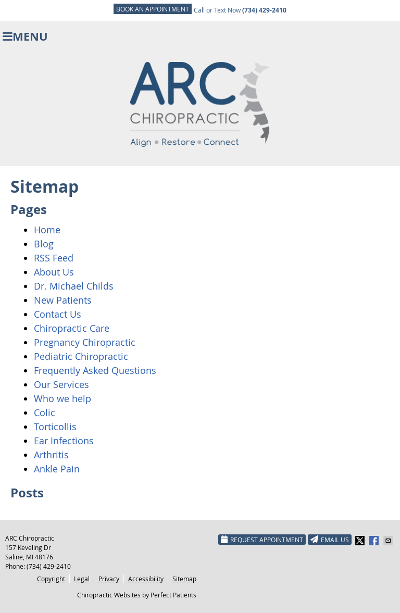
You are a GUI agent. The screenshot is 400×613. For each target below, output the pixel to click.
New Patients (63, 300)
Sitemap (184, 578)
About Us (54, 272)
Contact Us (57, 314)
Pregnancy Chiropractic (84, 342)
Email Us (329, 539)
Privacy (108, 578)
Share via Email (389, 540)
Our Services (61, 384)
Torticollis (55, 426)
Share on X (361, 540)
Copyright (51, 578)
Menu (25, 36)
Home (47, 229)
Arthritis (51, 454)
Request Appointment (262, 539)
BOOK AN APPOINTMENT (152, 9)
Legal (82, 578)
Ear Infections (64, 440)
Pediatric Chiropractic (81, 356)
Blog (44, 243)
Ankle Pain (57, 468)
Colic (44, 412)
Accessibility (146, 578)
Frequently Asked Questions (95, 370)
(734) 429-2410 (49, 566)
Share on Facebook (375, 540)
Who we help (62, 398)
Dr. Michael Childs (74, 286)
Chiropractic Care (71, 328)
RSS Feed (53, 258)
